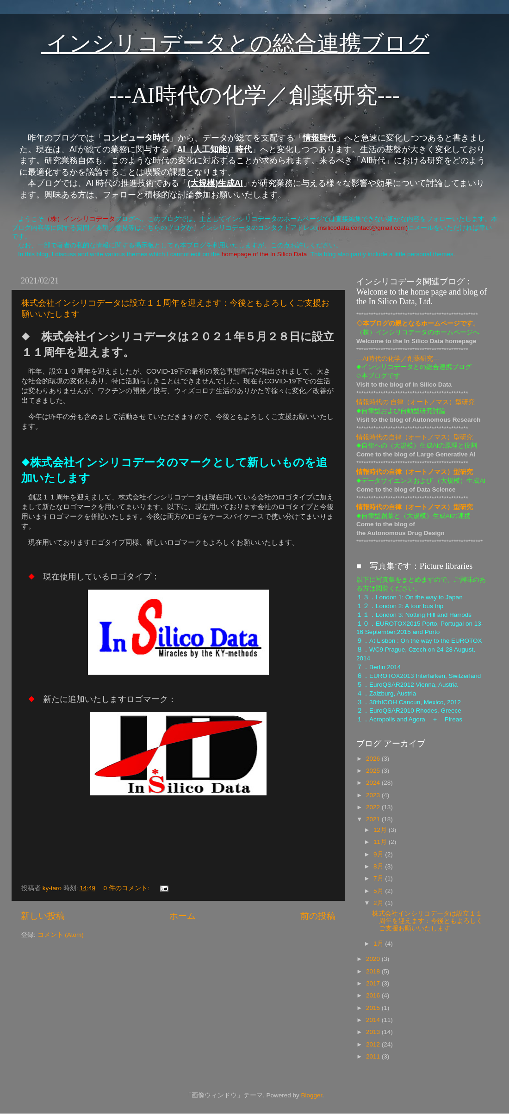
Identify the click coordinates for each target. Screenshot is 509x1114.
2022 (374, 807)
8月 (379, 866)
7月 (379, 878)
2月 (379, 902)
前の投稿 (317, 916)
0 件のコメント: (127, 888)
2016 (374, 995)
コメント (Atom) (60, 934)
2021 (374, 819)
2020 (374, 958)
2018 (374, 971)
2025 (374, 770)
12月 (381, 829)
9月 (379, 854)
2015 (374, 1007)
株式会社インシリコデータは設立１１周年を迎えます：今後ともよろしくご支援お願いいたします (427, 921)
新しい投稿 (43, 916)
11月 (381, 841)
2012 (374, 1044)
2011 (374, 1056)
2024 (374, 782)
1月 (379, 943)
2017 (374, 983)
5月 (379, 890)
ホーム (182, 916)
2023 (374, 795)
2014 (374, 1019)
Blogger (311, 1095)
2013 (374, 1031)
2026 (374, 758)
